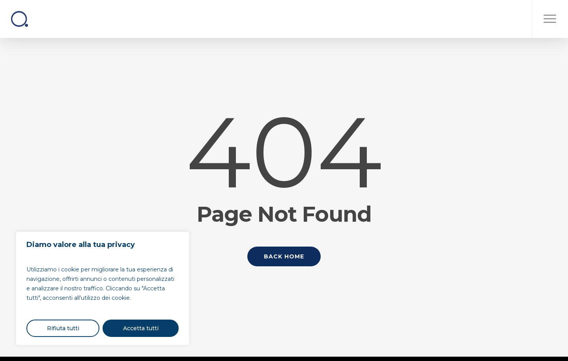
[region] (102, 288)
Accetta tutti (141, 328)
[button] (550, 19)
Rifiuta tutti (63, 328)
